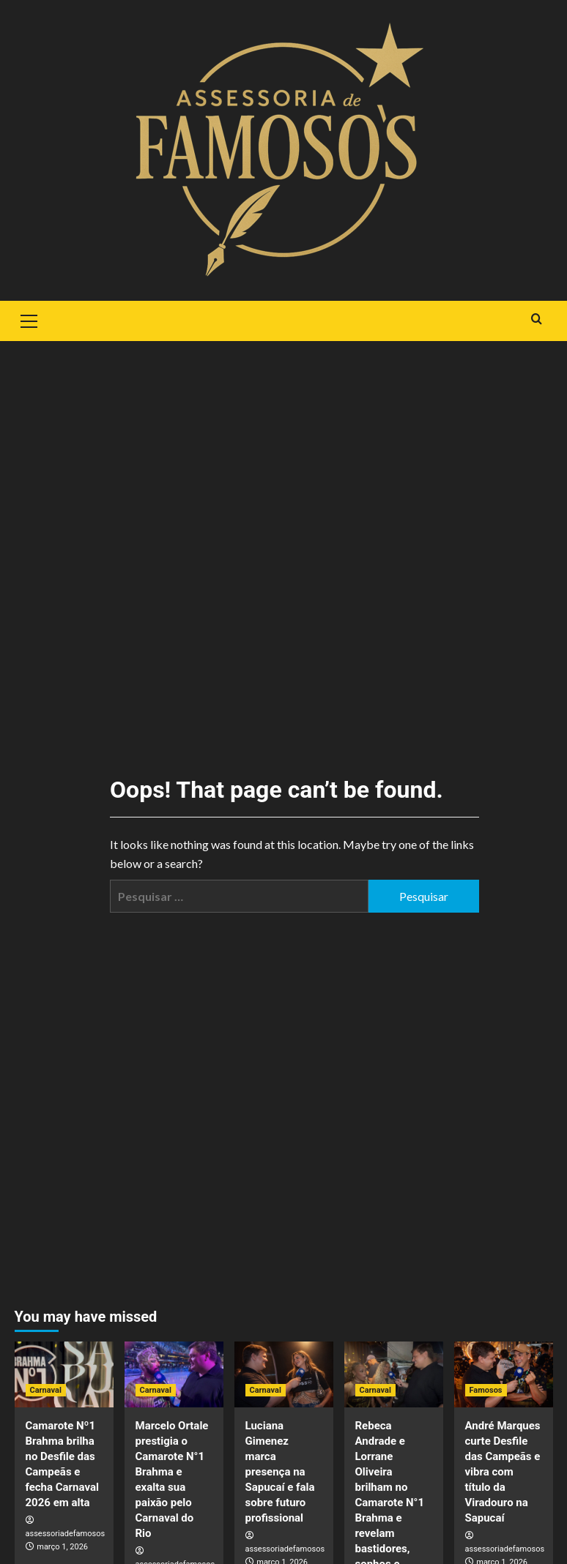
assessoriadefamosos (65, 1533)
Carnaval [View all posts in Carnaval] (46, 1390)
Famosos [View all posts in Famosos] (486, 1390)
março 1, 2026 (62, 1547)
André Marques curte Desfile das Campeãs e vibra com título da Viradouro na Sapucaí (503, 1471)
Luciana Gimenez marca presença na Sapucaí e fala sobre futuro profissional (280, 1471)
